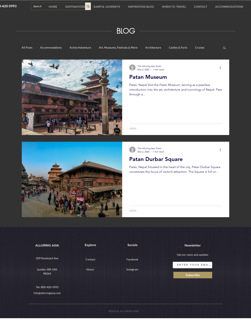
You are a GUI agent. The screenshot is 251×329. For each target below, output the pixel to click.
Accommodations (51, 47)
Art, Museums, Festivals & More (118, 47)
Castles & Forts (178, 47)
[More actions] (221, 67)
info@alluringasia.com (47, 293)
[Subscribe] (192, 275)
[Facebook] (132, 259)
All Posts (27, 47)
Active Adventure (80, 47)
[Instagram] (132, 269)
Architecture (153, 47)
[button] (224, 48)
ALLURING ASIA (47, 245)
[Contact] (90, 259)
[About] (90, 269)
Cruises (199, 47)
